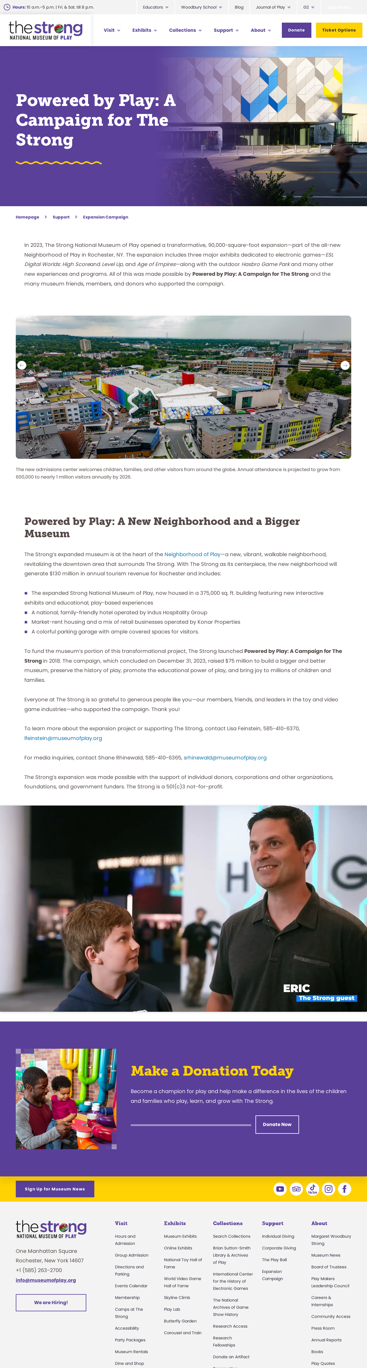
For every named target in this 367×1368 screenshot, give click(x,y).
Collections (182, 30)
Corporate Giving (279, 1248)
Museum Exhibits (180, 1236)
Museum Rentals (131, 1352)
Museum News (325, 1255)
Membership (127, 1297)
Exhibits (141, 30)
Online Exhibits (178, 1248)
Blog (239, 7)
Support (223, 30)
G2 (306, 7)
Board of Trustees (328, 1267)
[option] (183, 402)
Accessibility (127, 1328)
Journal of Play (270, 7)
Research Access (230, 1326)
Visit (109, 30)
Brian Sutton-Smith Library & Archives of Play (232, 1255)
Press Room (323, 1328)
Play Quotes (323, 1363)
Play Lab (172, 1309)
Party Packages (130, 1340)
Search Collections (231, 1236)
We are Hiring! (51, 1302)
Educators (153, 7)
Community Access (330, 1316)
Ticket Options (339, 30)
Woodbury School (198, 7)
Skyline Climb (177, 1297)
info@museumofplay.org (46, 1280)
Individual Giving (278, 1236)
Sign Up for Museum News (55, 1189)
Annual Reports (326, 1340)
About (258, 30)
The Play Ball (274, 1260)
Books (317, 1352)
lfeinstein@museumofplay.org (63, 738)
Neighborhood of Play (192, 554)
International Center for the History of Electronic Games (233, 1281)
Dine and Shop (129, 1363)
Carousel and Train (183, 1333)
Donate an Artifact (231, 1357)
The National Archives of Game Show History (231, 1307)
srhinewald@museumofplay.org (225, 757)
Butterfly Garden (180, 1321)
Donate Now (277, 1124)
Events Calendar (131, 1286)
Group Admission (132, 1255)
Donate (296, 30)
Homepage (27, 217)
